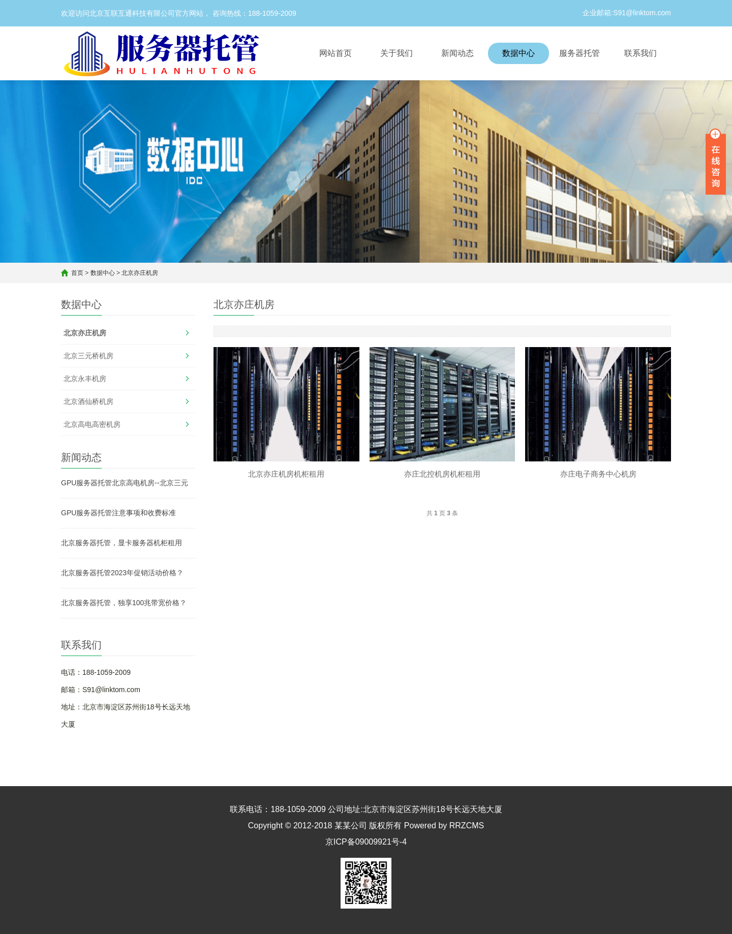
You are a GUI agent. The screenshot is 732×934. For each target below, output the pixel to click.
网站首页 (335, 53)
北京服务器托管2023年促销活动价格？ (122, 573)
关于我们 (396, 53)
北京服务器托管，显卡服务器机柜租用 (121, 543)
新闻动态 (457, 53)
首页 (77, 272)
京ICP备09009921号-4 (366, 841)
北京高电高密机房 (92, 424)
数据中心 (518, 53)
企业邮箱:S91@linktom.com (627, 13)
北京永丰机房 (85, 379)
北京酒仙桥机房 (88, 401)
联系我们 (640, 53)
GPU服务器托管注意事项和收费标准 (118, 513)
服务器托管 (579, 53)
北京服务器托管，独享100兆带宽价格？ (124, 603)
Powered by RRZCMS (443, 825)
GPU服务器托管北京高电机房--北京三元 (124, 483)
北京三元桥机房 (88, 356)
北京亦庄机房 (139, 272)
